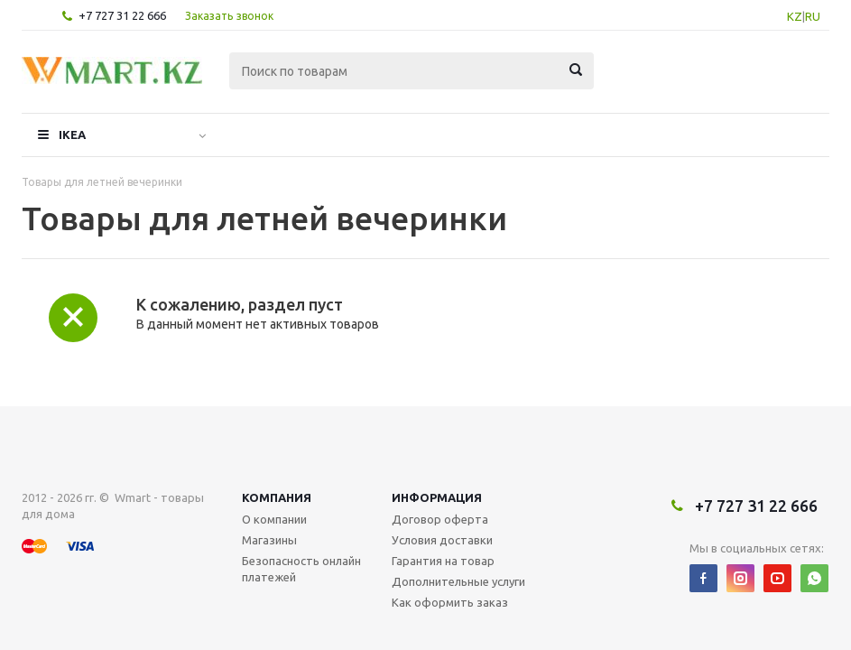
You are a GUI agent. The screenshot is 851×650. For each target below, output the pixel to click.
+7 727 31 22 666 (122, 15)
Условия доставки (442, 479)
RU (812, 16)
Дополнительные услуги (458, 521)
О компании (274, 458)
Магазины (269, 479)
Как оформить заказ (450, 541)
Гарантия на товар (443, 500)
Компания (276, 437)
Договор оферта (440, 458)
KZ (794, 16)
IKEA (72, 134)
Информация (437, 437)
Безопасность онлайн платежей (301, 508)
